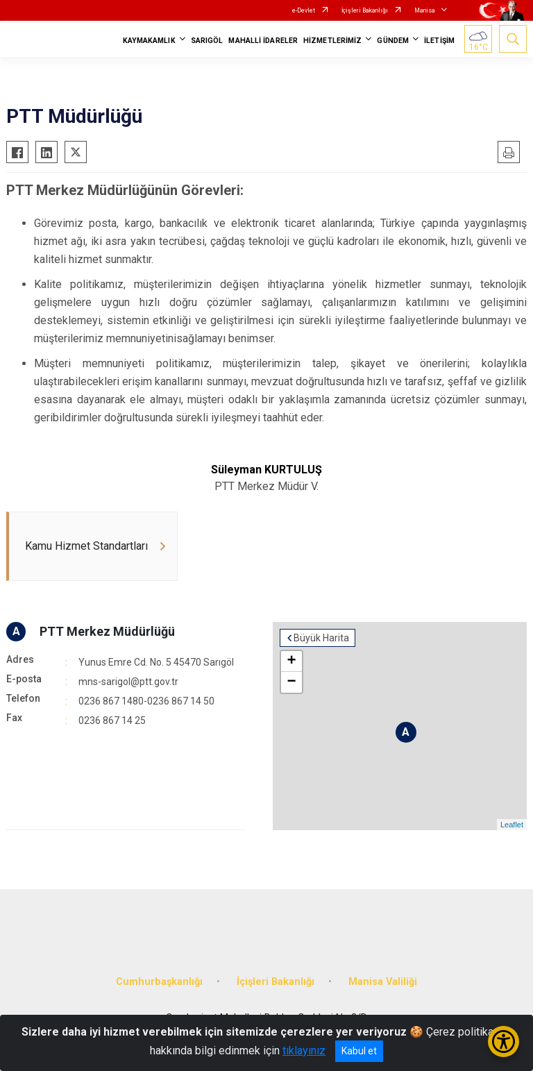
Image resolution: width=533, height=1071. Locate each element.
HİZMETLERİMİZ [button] (332, 40)
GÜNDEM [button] (393, 40)
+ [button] (291, 661)
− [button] (291, 682)
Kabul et (359, 1050)
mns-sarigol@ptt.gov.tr (128, 681)
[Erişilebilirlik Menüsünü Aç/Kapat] (503, 1041)
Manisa (424, 10)
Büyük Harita (321, 637)
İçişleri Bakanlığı (364, 10)
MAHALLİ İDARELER (263, 40)
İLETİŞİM (439, 40)
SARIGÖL (207, 40)
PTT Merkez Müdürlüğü (107, 631)
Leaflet (511, 824)
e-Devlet (303, 10)
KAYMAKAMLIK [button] (149, 40)
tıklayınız (303, 1050)
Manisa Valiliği (382, 982)
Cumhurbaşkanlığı (159, 982)
